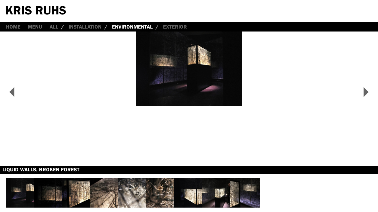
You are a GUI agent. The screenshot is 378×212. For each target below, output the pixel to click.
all (54, 27)
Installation (85, 27)
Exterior (175, 27)
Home (13, 27)
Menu (35, 27)
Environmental (132, 27)
